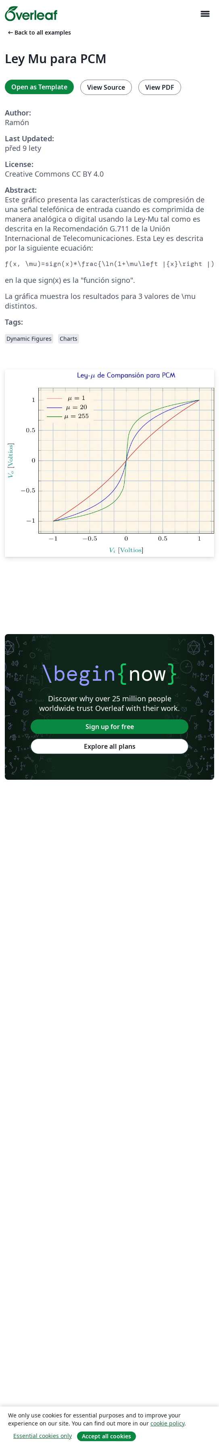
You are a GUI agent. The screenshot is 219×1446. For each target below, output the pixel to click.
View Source (106, 87)
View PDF (159, 87)
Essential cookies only (42, 1436)
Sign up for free (110, 726)
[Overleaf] (31, 13)
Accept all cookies (106, 1436)
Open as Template (39, 86)
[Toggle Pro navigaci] (205, 14)
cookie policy (167, 1423)
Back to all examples (38, 32)
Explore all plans (110, 746)
